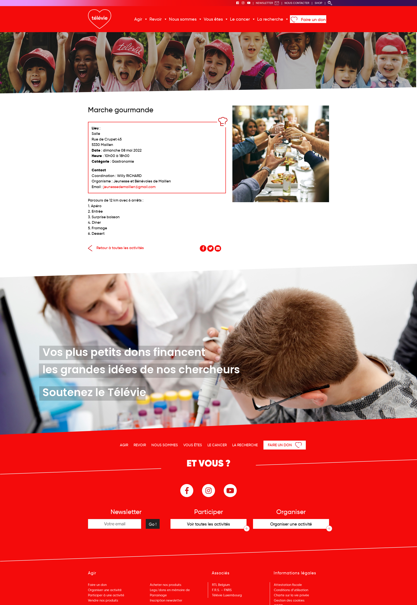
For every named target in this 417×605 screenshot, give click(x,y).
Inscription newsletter (166, 600)
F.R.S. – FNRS (222, 590)
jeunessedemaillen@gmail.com (129, 187)
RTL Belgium (221, 585)
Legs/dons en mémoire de (170, 590)
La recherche (270, 19)
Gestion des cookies (289, 600)
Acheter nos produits (165, 585)
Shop (318, 3)
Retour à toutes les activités (116, 248)
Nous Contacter (297, 3)
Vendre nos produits (103, 600)
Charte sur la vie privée (291, 595)
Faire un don (313, 19)
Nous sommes (183, 19)
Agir (138, 19)
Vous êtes (213, 19)
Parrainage (158, 595)
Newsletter (267, 3)
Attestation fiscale (288, 585)
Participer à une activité (106, 595)
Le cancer (240, 19)
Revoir (155, 19)
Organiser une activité (105, 590)
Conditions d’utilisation (291, 590)
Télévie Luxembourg (227, 595)
